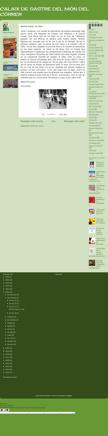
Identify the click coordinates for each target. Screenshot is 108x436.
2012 (7, 372)
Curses (91, 45)
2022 (7, 289)
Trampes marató (94, 153)
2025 (7, 280)
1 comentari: (51, 114)
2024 (7, 283)
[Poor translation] (6, 410)
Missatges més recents (31, 121)
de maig (10, 332)
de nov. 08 (13, 313)
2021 (7, 292)
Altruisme (92, 32)
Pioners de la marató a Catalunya (100, 164)
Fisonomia (92, 79)
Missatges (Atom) (37, 126)
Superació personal (95, 146)
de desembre (12, 295)
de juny (10, 329)
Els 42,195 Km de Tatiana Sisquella (100, 231)
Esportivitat (93, 69)
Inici (53, 121)
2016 (7, 360)
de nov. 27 (13, 300)
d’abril (9, 335)
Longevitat (92, 104)
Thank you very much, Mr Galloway (100, 221)
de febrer (10, 341)
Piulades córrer (94, 123)
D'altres (91, 53)
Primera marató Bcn (96, 128)
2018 (7, 354)
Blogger (69, 396)
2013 (7, 369)
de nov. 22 (13, 303)
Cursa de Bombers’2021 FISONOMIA (97, 201)
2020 (7, 348)
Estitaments (93, 71)
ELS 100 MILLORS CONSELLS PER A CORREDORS (97, 264)
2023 (7, 286)
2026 (7, 277)
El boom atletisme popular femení (95, 62)
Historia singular (94, 84)
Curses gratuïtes (94, 48)
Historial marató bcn (96, 87)
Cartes (91, 35)
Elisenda (92, 66)
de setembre (11, 320)
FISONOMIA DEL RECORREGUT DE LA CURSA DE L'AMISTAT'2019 (97, 176)
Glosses (91, 81)
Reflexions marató (95, 140)
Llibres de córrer (94, 101)
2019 (7, 351)
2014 (7, 366)
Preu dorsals (93, 125)
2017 (7, 357)
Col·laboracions (94, 37)
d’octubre (10, 317)
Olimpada (92, 115)
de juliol (10, 326)
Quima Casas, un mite (31, 26)
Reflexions (92, 137)
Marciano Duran (94, 112)
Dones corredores (95, 56)
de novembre (12, 298)
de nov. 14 (13, 306)
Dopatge (92, 59)
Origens (91, 117)
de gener (10, 344)
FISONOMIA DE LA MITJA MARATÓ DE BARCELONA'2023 (97, 252)
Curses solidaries (95, 50)
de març (10, 338)
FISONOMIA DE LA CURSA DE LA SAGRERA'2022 (97, 189)
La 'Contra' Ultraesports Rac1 (95, 93)
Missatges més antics (74, 121)
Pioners (91, 120)
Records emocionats (96, 133)
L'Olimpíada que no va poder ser (100, 211)
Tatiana (91, 150)
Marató (91, 109)
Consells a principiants (97, 40)
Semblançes (93, 143)
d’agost (10, 323)
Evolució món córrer (96, 74)
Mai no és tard (94, 106)
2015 (7, 363)
